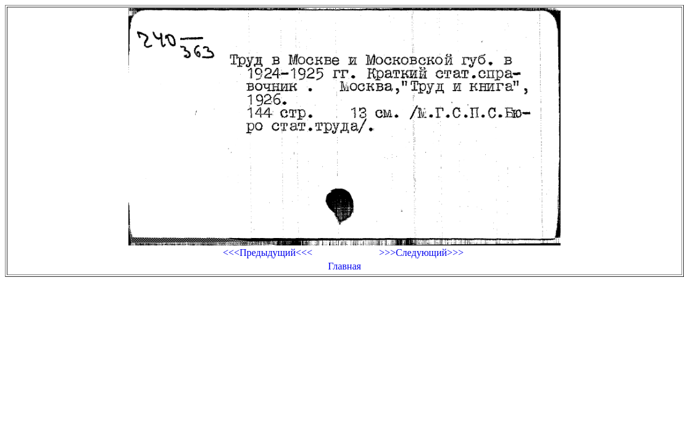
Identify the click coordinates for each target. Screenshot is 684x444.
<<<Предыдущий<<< (267, 252)
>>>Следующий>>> (421, 252)
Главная (344, 266)
